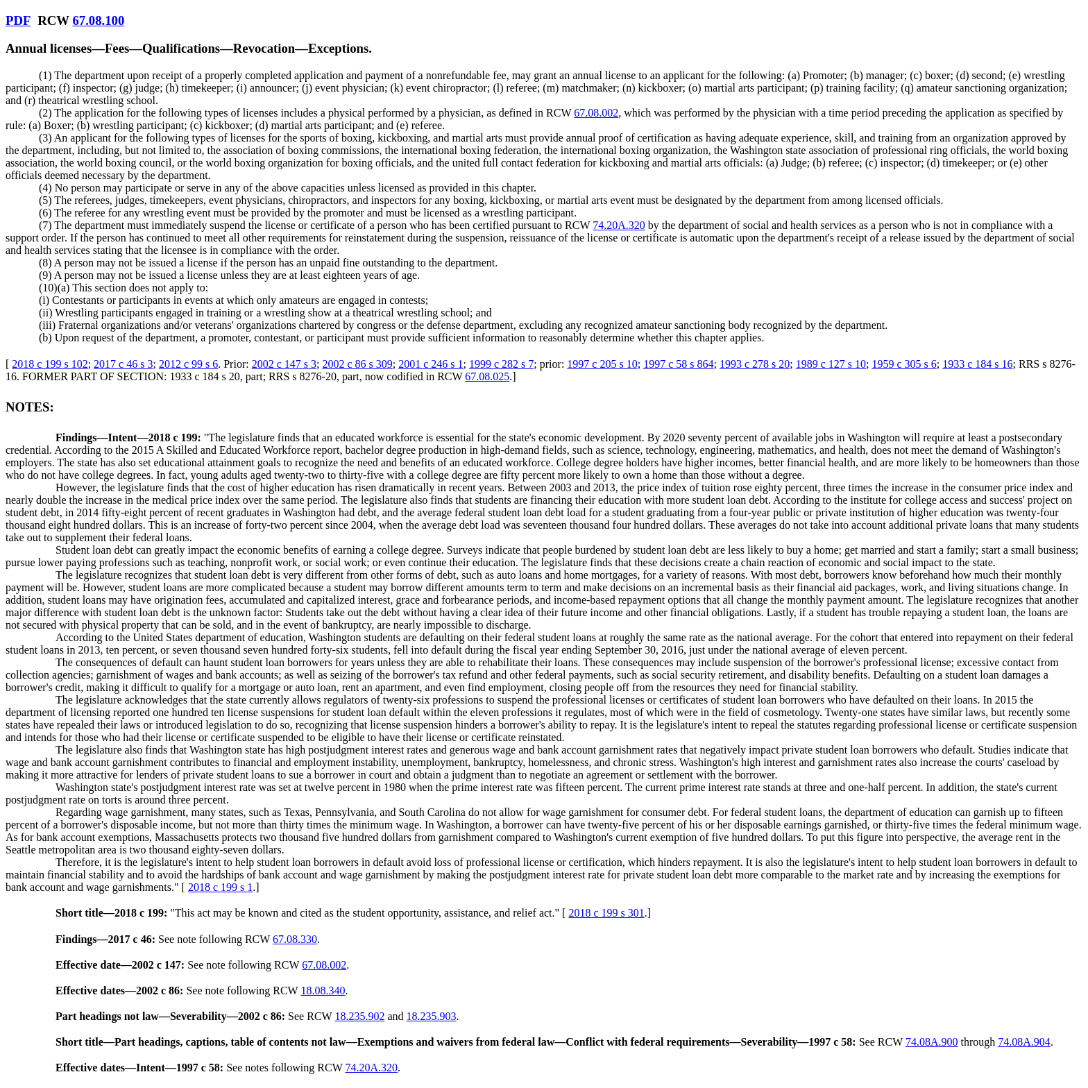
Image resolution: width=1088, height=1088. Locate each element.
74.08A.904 (1024, 1042)
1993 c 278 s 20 (755, 364)
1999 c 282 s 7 (501, 364)
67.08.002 (596, 113)
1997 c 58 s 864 (678, 364)
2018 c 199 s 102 (49, 364)
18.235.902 (359, 1016)
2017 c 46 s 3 (123, 364)
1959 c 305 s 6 (904, 364)
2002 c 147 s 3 (284, 364)
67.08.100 (98, 20)
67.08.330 (295, 939)
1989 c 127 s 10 (831, 364)
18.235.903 (431, 1016)
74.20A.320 (619, 225)
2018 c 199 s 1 (220, 887)
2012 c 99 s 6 (188, 364)
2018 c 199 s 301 (606, 913)
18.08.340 (322, 990)
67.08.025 (487, 376)
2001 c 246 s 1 (430, 364)
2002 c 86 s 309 (357, 364)
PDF (18, 20)
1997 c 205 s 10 (602, 364)
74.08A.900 (932, 1042)
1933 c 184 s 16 (977, 364)
